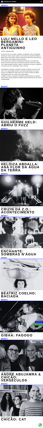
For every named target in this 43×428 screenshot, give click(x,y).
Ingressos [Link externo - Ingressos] (39, 322)
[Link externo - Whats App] (40, 425)
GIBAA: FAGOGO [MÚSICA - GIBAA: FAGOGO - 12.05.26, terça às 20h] (17, 335)
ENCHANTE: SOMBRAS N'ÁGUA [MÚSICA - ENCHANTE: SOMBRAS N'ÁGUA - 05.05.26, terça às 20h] (18, 252)
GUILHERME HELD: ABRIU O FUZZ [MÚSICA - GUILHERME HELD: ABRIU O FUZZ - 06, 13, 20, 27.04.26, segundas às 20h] (19, 123)
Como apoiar (38, 324)
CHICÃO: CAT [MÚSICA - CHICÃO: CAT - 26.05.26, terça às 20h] (13, 419)
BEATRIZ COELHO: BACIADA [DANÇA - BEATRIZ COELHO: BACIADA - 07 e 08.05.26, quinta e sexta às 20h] (18, 294)
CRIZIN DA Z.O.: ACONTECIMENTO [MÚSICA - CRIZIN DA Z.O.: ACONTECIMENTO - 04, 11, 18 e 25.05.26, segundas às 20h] (18, 210)
